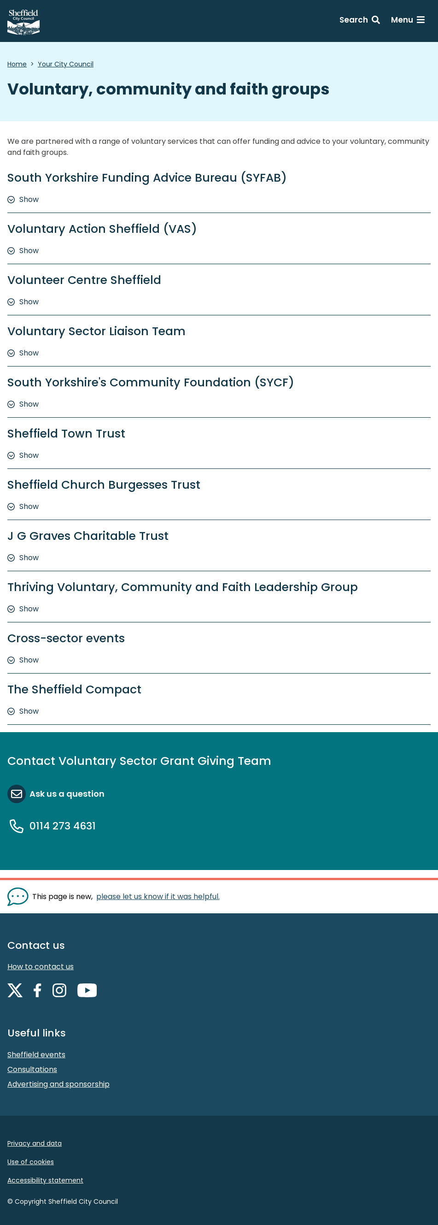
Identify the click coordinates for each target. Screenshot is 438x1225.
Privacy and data (34, 1143)
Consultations (32, 1069)
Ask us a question (67, 793)
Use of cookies (30, 1161)
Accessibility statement (45, 1180)
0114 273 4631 (62, 826)
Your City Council (65, 64)
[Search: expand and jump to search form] (359, 21)
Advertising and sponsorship (58, 1084)
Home (17, 64)
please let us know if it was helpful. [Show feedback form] (158, 896)
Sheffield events (36, 1054)
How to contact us (40, 966)
